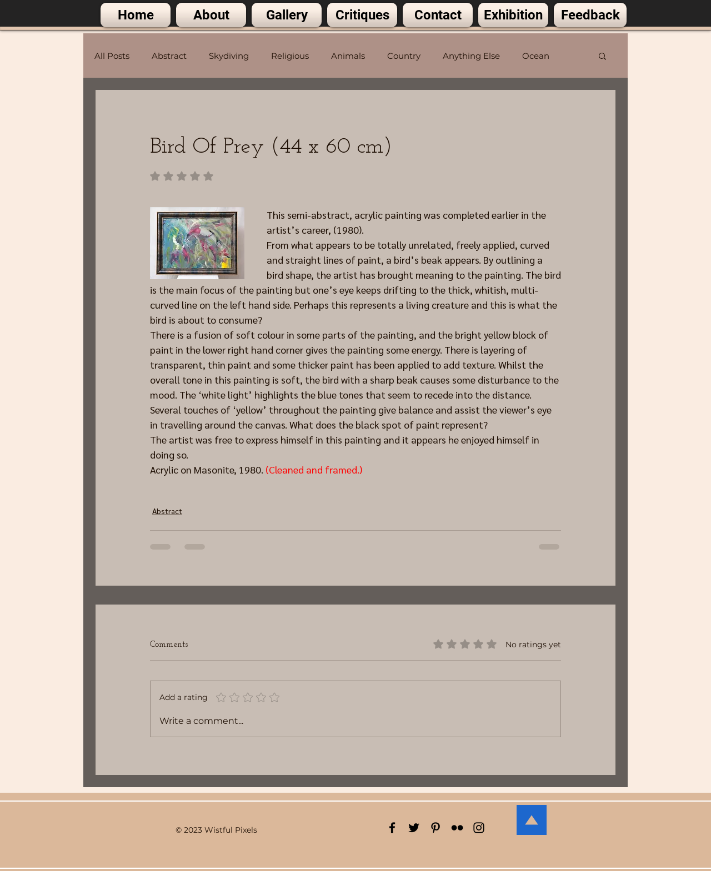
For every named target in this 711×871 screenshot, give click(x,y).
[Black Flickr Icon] (457, 827)
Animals (348, 56)
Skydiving (229, 56)
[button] (602, 55)
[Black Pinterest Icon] (435, 827)
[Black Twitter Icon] (414, 827)
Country (403, 56)
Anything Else (471, 56)
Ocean (535, 56)
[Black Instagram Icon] (479, 827)
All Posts (111, 56)
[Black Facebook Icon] (392, 827)
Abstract (169, 56)
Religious (290, 56)
